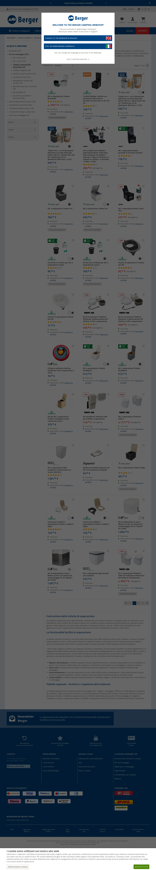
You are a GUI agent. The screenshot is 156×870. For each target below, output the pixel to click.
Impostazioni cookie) (17, 867)
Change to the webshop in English (78, 38)
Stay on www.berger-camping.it (78, 46)
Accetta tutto (141, 867)
